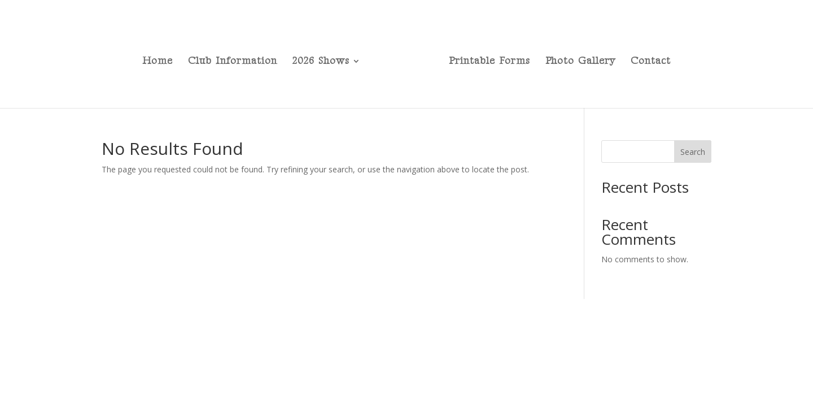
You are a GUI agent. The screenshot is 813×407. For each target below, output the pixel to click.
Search (692, 151)
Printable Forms (489, 62)
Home (157, 62)
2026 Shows (320, 62)
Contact (651, 62)
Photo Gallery (580, 62)
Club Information (232, 62)
